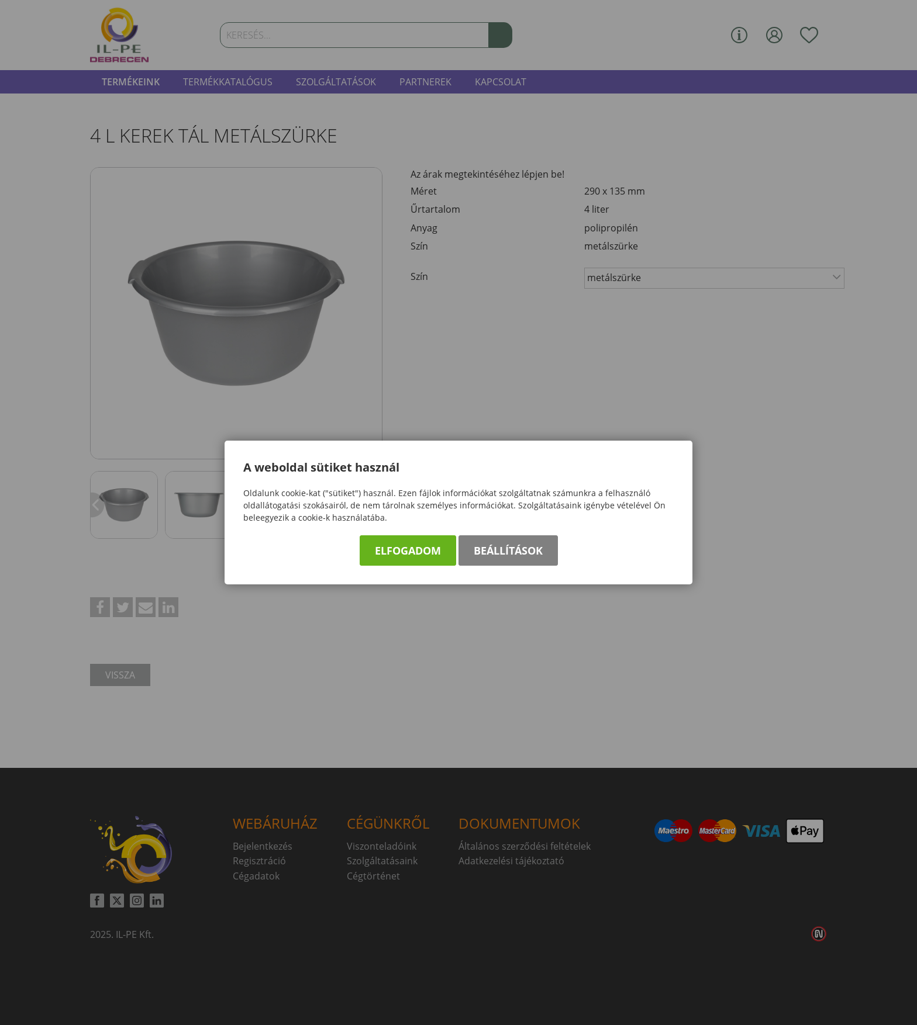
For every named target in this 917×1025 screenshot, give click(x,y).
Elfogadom (408, 550)
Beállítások (508, 550)
